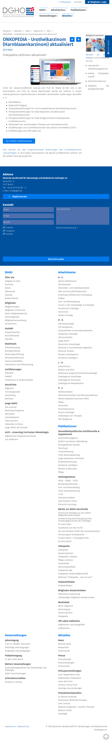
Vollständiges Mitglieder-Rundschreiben (76, 597)
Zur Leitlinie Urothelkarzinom (19, 141)
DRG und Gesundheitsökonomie (72, 291)
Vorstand (9, 284)
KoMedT (8, 376)
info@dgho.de (16, 191)
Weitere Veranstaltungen (18, 664)
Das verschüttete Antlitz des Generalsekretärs (79, 531)
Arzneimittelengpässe (68, 438)
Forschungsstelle (12, 392)
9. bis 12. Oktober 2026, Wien (17, 644)
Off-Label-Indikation (69, 621)
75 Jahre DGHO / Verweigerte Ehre (73, 538)
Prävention (63, 405)
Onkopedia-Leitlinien (67, 557)
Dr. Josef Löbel (64, 524)
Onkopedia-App (65, 570)
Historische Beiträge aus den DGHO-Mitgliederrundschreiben (74, 514)
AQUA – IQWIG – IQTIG (68, 480)
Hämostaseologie (66, 324)
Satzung (8, 295)
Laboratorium (64, 366)
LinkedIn (8, 227)
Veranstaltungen (48, 15)
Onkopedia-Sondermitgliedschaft (73, 574)
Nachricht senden (56, 259)
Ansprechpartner (12, 332)
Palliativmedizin (65, 392)
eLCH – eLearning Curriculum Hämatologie (27, 432)
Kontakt (77, 2)
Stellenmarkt (64, 651)
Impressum (10, 726)
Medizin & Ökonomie (67, 469)
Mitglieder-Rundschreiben (72, 590)
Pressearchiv (64, 666)
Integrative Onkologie (68, 334)
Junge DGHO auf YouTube (16, 427)
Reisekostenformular (14, 358)
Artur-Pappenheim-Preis (69, 674)
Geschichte (10, 384)
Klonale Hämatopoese (68, 354)
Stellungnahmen (66, 477)
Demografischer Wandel (69, 445)
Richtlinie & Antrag (13, 682)
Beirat (8, 288)
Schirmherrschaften (15, 678)
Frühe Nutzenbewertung (69, 455)
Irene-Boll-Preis (65, 681)
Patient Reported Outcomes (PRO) (73, 398)
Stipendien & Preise (14, 424)
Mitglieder (10, 303)
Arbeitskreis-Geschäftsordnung (19, 364)
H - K (60, 320)
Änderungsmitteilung (14, 354)
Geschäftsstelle (12, 335)
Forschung (62, 448)
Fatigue (61, 298)
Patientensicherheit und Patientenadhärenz (78, 395)
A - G (60, 277)
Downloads (10, 343)
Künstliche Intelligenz (68, 358)
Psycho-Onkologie (66, 412)
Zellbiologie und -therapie (70, 416)
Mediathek (63, 602)
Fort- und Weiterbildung (69, 301)
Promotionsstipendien (69, 693)
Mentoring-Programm (14, 410)
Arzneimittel (63, 563)
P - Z (60, 388)
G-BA (60, 494)
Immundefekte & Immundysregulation (75, 330)
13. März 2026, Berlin (14, 659)
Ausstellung (10, 395)
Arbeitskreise (58, 10)
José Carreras (64, 703)
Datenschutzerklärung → (67, 228)
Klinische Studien (66, 351)
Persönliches (11, 324)
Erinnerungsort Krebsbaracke (71, 534)
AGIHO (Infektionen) (67, 281)
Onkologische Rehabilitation (71, 383)
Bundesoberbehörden (68, 484)
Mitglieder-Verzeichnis (15, 310)
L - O (60, 362)
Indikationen (64, 628)
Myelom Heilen (65, 710)
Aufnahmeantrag (12, 347)
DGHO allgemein (65, 606)
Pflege (61, 402)
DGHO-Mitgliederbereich (16, 313)
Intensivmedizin (65, 337)
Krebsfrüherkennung (67, 462)
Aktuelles (67, 15)
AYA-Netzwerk (64, 284)
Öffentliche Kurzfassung (69, 594)
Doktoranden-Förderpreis (69, 678)
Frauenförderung (65, 451)
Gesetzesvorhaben (66, 497)
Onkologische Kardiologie (69, 376)
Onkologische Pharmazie (69, 380)
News (61, 640)
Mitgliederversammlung (15, 320)
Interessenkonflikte (13, 361)
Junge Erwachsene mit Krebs (71, 458)
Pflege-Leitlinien (65, 560)
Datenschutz (23, 726)
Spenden (9, 339)
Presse (61, 655)
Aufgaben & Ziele (12, 281)
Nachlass (9, 398)
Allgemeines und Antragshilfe (71, 624)
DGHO (43, 10)
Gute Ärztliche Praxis (67, 501)
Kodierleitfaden (66, 582)
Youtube (8, 234)
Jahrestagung (64, 609)
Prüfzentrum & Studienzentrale (19, 380)
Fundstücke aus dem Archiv (70, 528)
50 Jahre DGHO (65, 541)
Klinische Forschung (67, 504)
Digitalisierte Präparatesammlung (20, 436)
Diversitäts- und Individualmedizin (73, 288)
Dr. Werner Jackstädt (67, 697)
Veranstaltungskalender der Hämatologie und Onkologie (25, 669)
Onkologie (62, 714)
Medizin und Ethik (66, 370)
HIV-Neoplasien (65, 327)
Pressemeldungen (66, 663)
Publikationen (79, 10)
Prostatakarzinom (66, 409)
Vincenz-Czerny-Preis (67, 685)
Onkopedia (65, 2)
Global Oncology (65, 315)
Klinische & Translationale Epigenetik (75, 348)
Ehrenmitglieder (12, 317)
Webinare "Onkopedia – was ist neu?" (75, 577)
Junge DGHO (11, 403)
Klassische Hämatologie (69, 344)
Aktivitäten (10, 414)
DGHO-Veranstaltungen (15, 673)
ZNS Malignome (65, 419)
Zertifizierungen (13, 369)
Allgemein (9, 388)
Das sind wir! (10, 407)
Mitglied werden (18, 196)
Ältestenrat (10, 291)
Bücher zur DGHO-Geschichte (73, 509)
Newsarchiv (63, 647)
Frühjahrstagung (13, 655)
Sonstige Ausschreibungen (70, 688)
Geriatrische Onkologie (68, 308)
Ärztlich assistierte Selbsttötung (72, 441)
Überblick (9, 373)
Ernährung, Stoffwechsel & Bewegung (75, 295)
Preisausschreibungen (69, 671)
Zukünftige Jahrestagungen (17, 647)
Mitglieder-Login (97, 2)
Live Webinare (11, 439)
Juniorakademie (12, 417)
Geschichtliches (65, 613)
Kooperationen (11, 298)
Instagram (9, 231)
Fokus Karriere (11, 421)
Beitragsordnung (12, 351)
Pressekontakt (64, 659)
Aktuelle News (64, 644)
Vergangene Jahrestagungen (17, 651)
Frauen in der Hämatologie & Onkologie (76, 305)
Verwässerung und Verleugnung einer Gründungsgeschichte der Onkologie (75, 519)
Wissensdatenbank (66, 567)
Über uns (9, 277)
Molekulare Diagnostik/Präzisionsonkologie (77, 373)
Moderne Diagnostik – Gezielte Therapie (76, 707)
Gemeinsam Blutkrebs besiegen (72, 700)
